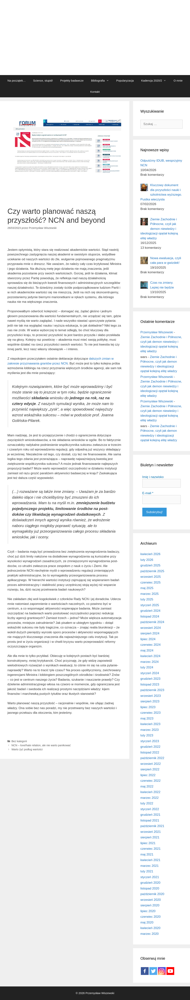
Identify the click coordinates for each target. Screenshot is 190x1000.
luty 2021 (146, 871)
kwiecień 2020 (150, 928)
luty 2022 (146, 803)
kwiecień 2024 (150, 656)
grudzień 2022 (150, 746)
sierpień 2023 (149, 701)
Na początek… (16, 80)
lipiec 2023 (147, 707)
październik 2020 (152, 894)
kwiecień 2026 (150, 554)
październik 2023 (152, 690)
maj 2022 (146, 786)
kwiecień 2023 (150, 724)
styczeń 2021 (149, 877)
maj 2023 (146, 718)
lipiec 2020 (147, 911)
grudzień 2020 (150, 882)
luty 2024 (146, 667)
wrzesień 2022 (150, 764)
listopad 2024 (149, 616)
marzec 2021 (149, 866)
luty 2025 (146, 599)
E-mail (147, 493)
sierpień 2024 (149, 633)
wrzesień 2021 (150, 832)
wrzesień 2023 (150, 696)
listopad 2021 (149, 820)
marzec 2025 (149, 594)
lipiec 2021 (147, 843)
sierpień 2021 (149, 837)
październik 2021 (152, 826)
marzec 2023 (149, 730)
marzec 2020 (149, 934)
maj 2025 (146, 588)
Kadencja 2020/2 (155, 80)
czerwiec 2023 (150, 712)
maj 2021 (146, 854)
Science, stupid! (43, 80)
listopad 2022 (149, 752)
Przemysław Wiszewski (156, 332)
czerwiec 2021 (150, 848)
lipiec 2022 (147, 775)
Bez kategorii (19, 741)
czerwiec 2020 (150, 916)
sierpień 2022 (149, 769)
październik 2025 (152, 571)
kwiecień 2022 (150, 792)
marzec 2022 (149, 798)
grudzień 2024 (150, 610)
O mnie (177, 80)
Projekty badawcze (71, 80)
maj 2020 (146, 922)
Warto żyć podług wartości (27, 749)
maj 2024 (146, 650)
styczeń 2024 (149, 673)
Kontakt (95, 91)
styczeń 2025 (149, 605)
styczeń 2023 (149, 741)
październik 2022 (152, 758)
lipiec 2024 (147, 639)
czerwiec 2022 (150, 780)
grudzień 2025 (150, 565)
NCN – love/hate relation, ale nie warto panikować (41, 745)
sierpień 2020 (149, 905)
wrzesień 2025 (150, 576)
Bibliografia (101, 80)
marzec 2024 (149, 662)
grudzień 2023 (150, 678)
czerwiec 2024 (150, 644)
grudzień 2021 (150, 814)
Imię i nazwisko (153, 477)
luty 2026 (146, 560)
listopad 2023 (149, 684)
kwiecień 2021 (150, 860)
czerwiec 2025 (150, 582)
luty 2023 (146, 735)
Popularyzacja (125, 80)
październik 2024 (152, 622)
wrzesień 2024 (150, 628)
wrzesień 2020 (150, 900)
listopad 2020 (149, 888)
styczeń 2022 (149, 809)
